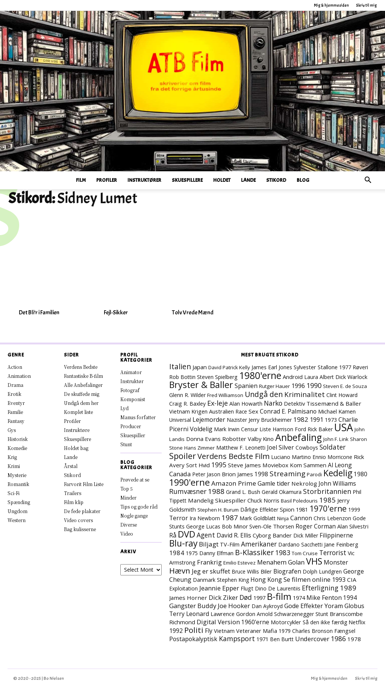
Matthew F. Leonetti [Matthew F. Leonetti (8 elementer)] (240, 447)
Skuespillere (187, 180)
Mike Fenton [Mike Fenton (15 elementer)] (324, 597)
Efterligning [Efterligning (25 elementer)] (320, 587)
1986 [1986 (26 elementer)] (338, 638)
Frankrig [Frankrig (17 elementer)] (209, 562)
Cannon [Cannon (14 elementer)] (301, 518)
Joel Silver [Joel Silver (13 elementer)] (280, 447)
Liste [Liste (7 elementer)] (265, 429)
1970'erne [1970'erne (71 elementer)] (328, 508)
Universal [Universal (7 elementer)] (180, 419)
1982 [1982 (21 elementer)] (300, 419)
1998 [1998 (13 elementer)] (261, 474)
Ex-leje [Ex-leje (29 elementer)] (217, 403)
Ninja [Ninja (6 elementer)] (283, 518)
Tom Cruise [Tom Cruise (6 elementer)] (305, 553)
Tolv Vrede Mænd (193, 312)
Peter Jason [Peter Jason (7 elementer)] (206, 474)
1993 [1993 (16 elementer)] (339, 579)
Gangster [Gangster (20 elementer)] (182, 605)
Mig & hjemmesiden (331, 5)
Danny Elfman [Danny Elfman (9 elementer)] (216, 553)
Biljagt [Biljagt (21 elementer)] (208, 544)
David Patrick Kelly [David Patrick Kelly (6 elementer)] (229, 367)
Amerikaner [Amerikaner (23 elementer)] (259, 543)
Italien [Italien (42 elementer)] (180, 366)
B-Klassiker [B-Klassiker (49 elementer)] (254, 552)
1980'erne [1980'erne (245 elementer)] (260, 375)
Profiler (106, 180)
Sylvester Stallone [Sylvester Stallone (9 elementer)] (316, 367)
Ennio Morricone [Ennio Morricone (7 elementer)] (332, 456)
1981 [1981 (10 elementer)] (302, 509)
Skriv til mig (366, 5)
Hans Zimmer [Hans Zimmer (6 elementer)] (199, 447)
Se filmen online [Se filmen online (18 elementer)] (306, 579)
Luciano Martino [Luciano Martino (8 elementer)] (291, 456)
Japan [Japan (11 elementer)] (199, 367)
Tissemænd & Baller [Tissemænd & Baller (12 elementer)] (333, 403)
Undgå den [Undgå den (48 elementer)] (264, 394)
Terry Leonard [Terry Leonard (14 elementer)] (189, 614)
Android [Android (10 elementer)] (293, 376)
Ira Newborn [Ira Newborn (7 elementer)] (204, 518)
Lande (248, 180)
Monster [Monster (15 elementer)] (336, 562)
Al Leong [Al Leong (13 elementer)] (340, 465)
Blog (303, 180)
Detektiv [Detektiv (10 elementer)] (294, 403)
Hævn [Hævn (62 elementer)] (179, 570)
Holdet (221, 180)
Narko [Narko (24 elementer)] (273, 403)
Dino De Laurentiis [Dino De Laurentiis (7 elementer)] (277, 588)
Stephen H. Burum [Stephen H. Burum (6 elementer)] (218, 509)
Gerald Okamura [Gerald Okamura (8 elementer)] (282, 491)
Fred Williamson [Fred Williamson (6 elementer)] (225, 395)
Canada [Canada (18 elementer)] (180, 474)
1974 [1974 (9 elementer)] (299, 597)
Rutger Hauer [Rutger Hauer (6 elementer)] (274, 386)
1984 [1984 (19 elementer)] (176, 552)
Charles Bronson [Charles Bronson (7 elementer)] (312, 630)
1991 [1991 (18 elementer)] (316, 419)
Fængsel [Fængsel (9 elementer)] (344, 630)
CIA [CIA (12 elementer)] (351, 579)
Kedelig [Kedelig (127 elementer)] (337, 473)
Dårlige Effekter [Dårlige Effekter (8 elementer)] (259, 509)
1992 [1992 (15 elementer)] (176, 631)
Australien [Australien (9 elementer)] (221, 411)
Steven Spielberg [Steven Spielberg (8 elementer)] (217, 376)
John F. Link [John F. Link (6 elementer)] (336, 439)
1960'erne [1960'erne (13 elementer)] (255, 622)
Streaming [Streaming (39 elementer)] (287, 474)
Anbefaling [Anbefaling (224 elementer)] (298, 437)
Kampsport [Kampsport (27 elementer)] (237, 638)
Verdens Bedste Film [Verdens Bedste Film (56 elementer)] (233, 456)
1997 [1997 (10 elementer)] (259, 597)
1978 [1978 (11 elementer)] (354, 639)
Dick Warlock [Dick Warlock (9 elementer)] (351, 376)
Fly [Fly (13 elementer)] (208, 631)
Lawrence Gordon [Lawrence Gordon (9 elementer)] (233, 613)
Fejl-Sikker (116, 312)
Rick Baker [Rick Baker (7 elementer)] (320, 429)
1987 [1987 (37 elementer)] (229, 517)
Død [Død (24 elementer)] (245, 597)
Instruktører (144, 180)
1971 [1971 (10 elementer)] (262, 639)
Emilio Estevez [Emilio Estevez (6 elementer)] (239, 562)
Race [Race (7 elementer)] (241, 411)
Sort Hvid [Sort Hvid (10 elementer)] (198, 465)
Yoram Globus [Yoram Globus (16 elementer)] (344, 606)
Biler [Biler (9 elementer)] (266, 571)
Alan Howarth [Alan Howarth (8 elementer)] (245, 403)
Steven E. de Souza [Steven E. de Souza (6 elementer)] (345, 386)
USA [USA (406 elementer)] (343, 427)
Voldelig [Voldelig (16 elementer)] (201, 429)
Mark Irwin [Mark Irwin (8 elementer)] (226, 429)
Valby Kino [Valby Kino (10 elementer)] (261, 438)
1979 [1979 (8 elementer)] (285, 630)
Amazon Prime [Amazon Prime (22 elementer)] (233, 483)
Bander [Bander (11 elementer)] (282, 535)
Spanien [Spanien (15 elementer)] (246, 386)
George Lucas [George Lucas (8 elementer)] (203, 526)
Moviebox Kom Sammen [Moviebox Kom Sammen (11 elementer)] (294, 465)
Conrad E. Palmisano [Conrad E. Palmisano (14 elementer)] (288, 411)
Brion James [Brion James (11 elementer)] (237, 474)
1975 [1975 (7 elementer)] (192, 553)
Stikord (276, 180)
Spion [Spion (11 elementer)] (287, 509)
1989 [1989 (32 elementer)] (348, 587)
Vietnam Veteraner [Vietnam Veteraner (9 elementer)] (237, 630)
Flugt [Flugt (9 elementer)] (247, 588)
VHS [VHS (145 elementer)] (314, 561)
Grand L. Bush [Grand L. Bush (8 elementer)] (243, 491)
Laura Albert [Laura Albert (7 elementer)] (319, 376)
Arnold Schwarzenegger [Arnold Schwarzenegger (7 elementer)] (285, 613)
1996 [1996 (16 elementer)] (298, 386)
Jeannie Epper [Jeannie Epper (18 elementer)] (219, 588)
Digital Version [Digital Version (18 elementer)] (218, 621)
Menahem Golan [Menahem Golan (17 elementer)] (281, 562)
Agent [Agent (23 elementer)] (206, 534)
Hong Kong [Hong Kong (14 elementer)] (266, 579)
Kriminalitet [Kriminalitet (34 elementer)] (304, 394)
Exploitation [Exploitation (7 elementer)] (183, 588)
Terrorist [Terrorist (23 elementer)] (332, 552)
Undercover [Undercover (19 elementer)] (312, 638)
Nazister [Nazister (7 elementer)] (237, 419)
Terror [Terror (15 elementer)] (178, 518)
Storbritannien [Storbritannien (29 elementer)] (327, 491)
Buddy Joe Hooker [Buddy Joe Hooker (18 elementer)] (223, 605)
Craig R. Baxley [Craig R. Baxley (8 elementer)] (187, 403)
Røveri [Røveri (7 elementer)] (360, 367)
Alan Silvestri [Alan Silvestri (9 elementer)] (352, 526)
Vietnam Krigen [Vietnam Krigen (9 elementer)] (188, 411)
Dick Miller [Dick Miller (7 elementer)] (305, 535)
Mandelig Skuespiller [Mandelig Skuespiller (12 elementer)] (217, 500)
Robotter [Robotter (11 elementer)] (234, 438)
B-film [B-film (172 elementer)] (279, 596)
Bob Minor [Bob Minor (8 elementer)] (235, 526)
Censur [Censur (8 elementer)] (249, 429)
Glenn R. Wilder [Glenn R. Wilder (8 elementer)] (187, 395)
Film (81, 180)
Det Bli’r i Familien (39, 312)
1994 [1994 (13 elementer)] (350, 597)
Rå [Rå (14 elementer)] (172, 535)
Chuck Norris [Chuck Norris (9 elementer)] (263, 500)
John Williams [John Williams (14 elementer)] (337, 483)
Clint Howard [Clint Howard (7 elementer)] (342, 395)
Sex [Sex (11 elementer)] (253, 411)
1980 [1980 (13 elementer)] (360, 474)
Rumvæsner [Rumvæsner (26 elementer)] (187, 491)
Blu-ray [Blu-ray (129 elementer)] (183, 543)
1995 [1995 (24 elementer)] (218, 464)
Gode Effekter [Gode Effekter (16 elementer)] (303, 606)
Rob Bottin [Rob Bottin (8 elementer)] (182, 376)
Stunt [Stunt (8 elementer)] (321, 613)
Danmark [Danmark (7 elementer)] (204, 579)
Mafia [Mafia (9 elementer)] (270, 630)
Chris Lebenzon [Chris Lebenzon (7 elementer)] (332, 518)
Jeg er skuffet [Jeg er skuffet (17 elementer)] (211, 571)
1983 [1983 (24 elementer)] (282, 552)
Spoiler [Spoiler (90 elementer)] (182, 455)
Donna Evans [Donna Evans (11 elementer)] (203, 438)
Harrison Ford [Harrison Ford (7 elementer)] (289, 429)
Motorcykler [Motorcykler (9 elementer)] (286, 622)
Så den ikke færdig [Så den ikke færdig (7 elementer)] (325, 622)
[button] (368, 180)
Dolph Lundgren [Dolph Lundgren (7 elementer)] (322, 571)
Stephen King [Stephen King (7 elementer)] (233, 579)
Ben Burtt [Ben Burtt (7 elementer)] (282, 639)
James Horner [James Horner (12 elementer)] (188, 597)
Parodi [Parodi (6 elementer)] (314, 474)
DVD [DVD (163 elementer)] (186, 534)
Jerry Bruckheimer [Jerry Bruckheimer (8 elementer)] (270, 419)
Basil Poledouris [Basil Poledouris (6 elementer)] (299, 500)
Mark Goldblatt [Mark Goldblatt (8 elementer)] (257, 518)
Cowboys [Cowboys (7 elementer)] (307, 447)
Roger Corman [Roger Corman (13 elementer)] (316, 526)
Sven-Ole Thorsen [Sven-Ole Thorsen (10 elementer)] (271, 526)
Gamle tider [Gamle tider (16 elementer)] (274, 483)
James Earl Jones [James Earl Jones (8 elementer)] (272, 367)
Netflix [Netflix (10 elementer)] (357, 622)
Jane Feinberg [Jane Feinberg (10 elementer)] (341, 544)
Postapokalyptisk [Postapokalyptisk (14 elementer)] (193, 639)
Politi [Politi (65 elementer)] (193, 630)
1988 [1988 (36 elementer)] (216, 491)
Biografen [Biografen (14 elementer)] (287, 571)
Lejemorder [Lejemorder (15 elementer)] (208, 419)
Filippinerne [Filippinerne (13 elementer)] (336, 535)
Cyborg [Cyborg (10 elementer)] (262, 535)
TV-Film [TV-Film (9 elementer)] (229, 544)
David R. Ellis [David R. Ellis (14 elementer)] (234, 535)
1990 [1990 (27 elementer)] (313, 385)
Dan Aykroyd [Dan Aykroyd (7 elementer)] (267, 606)
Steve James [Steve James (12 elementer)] (244, 465)
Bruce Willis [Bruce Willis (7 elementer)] (245, 571)
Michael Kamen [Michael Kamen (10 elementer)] (337, 411)
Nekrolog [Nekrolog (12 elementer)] (304, 483)
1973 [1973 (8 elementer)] (331, 419)
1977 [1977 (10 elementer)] (345, 367)
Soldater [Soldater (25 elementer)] (333, 446)
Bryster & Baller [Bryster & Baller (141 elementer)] (201, 385)
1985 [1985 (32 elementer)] (327, 499)
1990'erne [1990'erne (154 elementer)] (189, 482)
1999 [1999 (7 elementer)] (354, 509)
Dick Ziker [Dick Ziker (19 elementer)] (223, 597)
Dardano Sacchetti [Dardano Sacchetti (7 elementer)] (300, 544)
